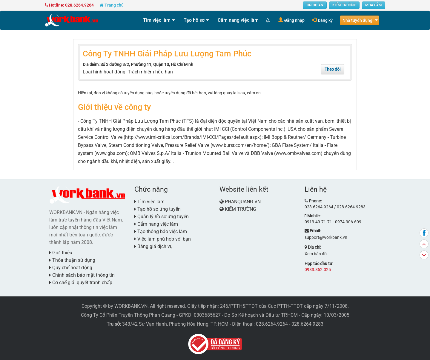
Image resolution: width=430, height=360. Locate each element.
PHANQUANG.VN (243, 201)
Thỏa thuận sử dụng (72, 260)
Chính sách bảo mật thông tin (82, 275)
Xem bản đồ (316, 253)
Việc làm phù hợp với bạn (162, 239)
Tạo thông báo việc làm (160, 231)
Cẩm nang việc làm (238, 20)
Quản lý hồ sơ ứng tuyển (161, 216)
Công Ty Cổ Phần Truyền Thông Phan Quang (128, 315)
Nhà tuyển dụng (357, 20)
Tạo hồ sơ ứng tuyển (157, 209)
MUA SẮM (373, 5)
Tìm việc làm (157, 20)
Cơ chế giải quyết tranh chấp (80, 282)
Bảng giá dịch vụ (153, 246)
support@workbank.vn (326, 237)
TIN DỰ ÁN (314, 5)
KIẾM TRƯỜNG (344, 5)
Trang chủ (112, 5)
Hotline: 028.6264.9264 (69, 5)
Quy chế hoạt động (70, 267)
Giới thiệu (60, 253)
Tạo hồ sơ (194, 20)
